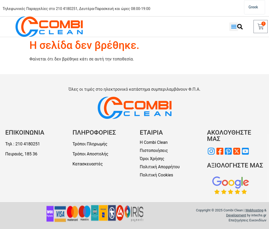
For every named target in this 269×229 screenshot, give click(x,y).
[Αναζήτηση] (240, 26)
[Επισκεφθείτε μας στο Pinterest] (228, 151)
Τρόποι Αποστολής (90, 153)
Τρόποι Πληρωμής (90, 143)
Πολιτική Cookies (156, 174)
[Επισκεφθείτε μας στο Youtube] (245, 151)
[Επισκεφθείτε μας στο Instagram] (211, 151)
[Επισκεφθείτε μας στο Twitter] (237, 151)
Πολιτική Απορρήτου (160, 166)
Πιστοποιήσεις (154, 150)
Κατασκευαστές (88, 163)
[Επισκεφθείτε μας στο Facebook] (220, 151)
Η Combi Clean (154, 142)
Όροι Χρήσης (152, 158)
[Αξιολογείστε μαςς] (231, 185)
